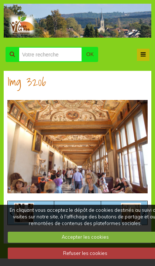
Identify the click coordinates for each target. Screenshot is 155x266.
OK (90, 54)
